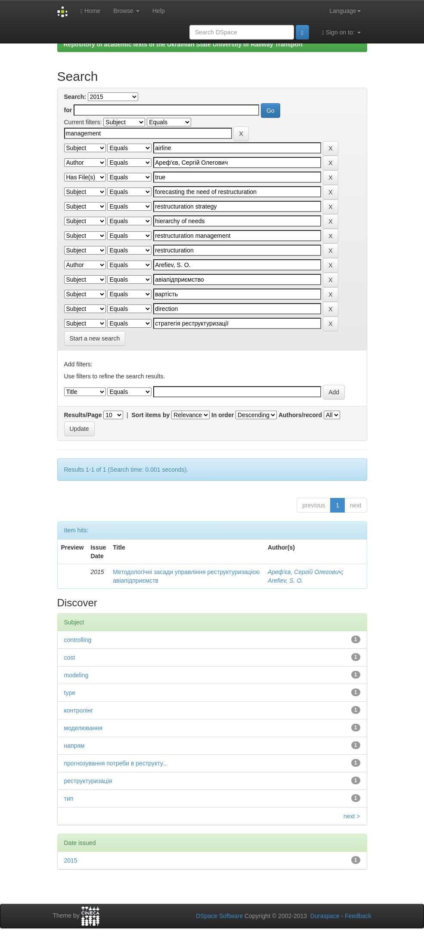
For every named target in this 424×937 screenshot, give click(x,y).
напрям (74, 745)
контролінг (78, 710)
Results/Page (83, 415)
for (68, 110)
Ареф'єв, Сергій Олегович (305, 571)
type (69, 692)
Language (344, 10)
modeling (76, 675)
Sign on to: (341, 32)
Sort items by (151, 415)
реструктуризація (88, 780)
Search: (75, 96)
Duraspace (325, 915)
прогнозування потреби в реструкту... (116, 763)
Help (158, 10)
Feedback (358, 915)
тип (69, 798)
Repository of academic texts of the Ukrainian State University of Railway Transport (183, 44)
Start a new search (95, 338)
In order (222, 415)
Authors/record (300, 415)
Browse (126, 10)
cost (69, 657)
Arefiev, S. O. (285, 580)
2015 (70, 860)
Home (90, 11)
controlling (78, 639)
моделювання (83, 728)
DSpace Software (219, 915)
